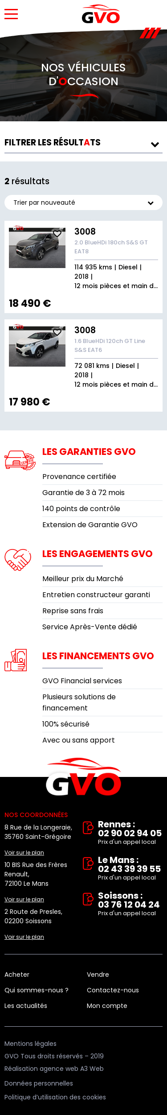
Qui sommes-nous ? (36, 990)
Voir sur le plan (24, 852)
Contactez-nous (113, 990)
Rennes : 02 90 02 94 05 (130, 833)
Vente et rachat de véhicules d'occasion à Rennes (83, 777)
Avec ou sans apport (78, 740)
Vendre (98, 974)
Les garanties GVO (89, 451)
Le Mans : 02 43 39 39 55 (130, 868)
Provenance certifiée (79, 476)
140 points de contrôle (81, 509)
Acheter (16, 974)
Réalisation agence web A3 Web (54, 1068)
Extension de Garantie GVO (90, 525)
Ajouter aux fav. (57, 233)
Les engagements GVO (97, 553)
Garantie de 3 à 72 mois (83, 492)
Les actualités (25, 1005)
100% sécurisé (66, 724)
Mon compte (107, 1005)
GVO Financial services (82, 681)
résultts (52, 142)
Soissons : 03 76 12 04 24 (130, 904)
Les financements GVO (98, 655)
